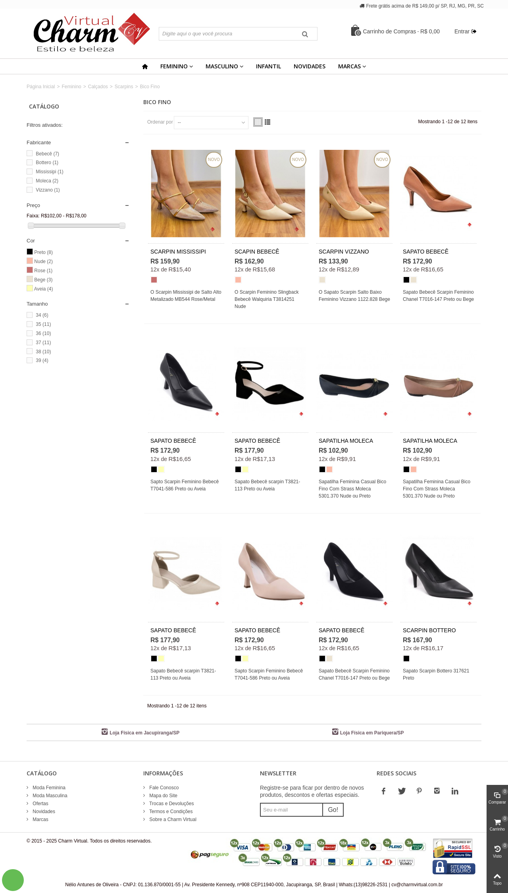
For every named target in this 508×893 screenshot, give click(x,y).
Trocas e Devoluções (171, 803)
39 (42, 360)
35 (43, 324)
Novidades (309, 66)
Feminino (174, 66)
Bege (43, 280)
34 (42, 315)
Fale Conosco (163, 787)
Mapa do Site (162, 795)
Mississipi (49, 171)
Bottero (47, 162)
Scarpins (124, 86)
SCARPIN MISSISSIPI (178, 251)
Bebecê (47, 154)
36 (43, 333)
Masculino (222, 66)
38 (43, 351)
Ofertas (39, 803)
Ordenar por (160, 122)
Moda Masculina (49, 795)
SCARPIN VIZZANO (344, 251)
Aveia (43, 289)
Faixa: (33, 216)
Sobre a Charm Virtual (172, 819)
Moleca (47, 181)
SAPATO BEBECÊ (425, 251)
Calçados (98, 86)
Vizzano (48, 190)
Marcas (349, 66)
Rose (43, 270)
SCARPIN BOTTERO (429, 630)
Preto (43, 252)
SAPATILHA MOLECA (346, 441)
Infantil (268, 66)
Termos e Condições (170, 811)
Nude (43, 261)
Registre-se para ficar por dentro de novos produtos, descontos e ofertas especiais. (312, 791)
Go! (333, 809)
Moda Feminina (48, 787)
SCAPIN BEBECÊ (257, 251)
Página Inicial (41, 86)
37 (43, 342)
